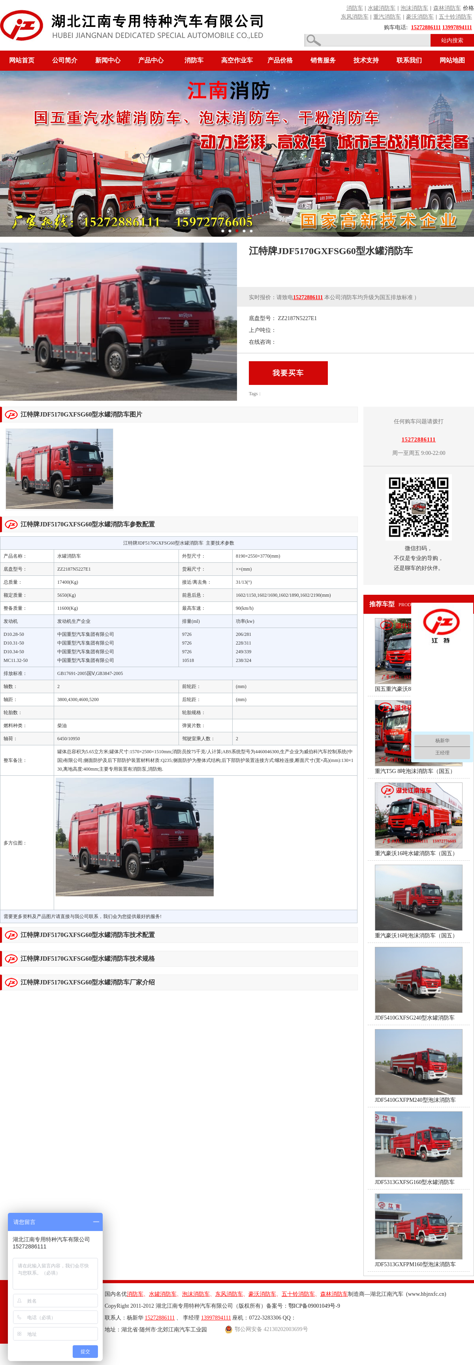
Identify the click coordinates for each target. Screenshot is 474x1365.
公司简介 (64, 60)
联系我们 (409, 60)
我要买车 (288, 373)
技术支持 (366, 60)
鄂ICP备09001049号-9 (314, 1306)
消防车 (193, 60)
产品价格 (280, 60)
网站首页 (21, 60)
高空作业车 (237, 60)
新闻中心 (107, 60)
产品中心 (151, 60)
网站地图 (452, 60)
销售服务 (323, 60)
